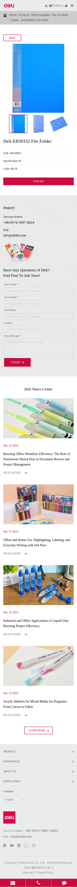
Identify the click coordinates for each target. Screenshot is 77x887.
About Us (38, 771)
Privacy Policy (45, 872)
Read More (15, 472)
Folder (15, 20)
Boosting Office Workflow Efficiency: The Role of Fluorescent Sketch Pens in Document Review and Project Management (36, 459)
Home (13, 15)
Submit (17, 362)
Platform (56, 5)
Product (24, 15)
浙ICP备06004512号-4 (39, 867)
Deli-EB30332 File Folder (34, 20)
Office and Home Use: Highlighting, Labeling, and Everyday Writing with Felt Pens (36, 542)
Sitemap (28, 872)
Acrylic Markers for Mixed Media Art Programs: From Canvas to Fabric (35, 704)
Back (12, 37)
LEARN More (38, 730)
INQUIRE (38, 181)
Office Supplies (40, 15)
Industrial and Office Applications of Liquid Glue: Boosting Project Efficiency (36, 623)
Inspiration (38, 761)
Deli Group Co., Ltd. (32, 862)
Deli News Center (38, 389)
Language (8, 791)
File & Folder (60, 15)
